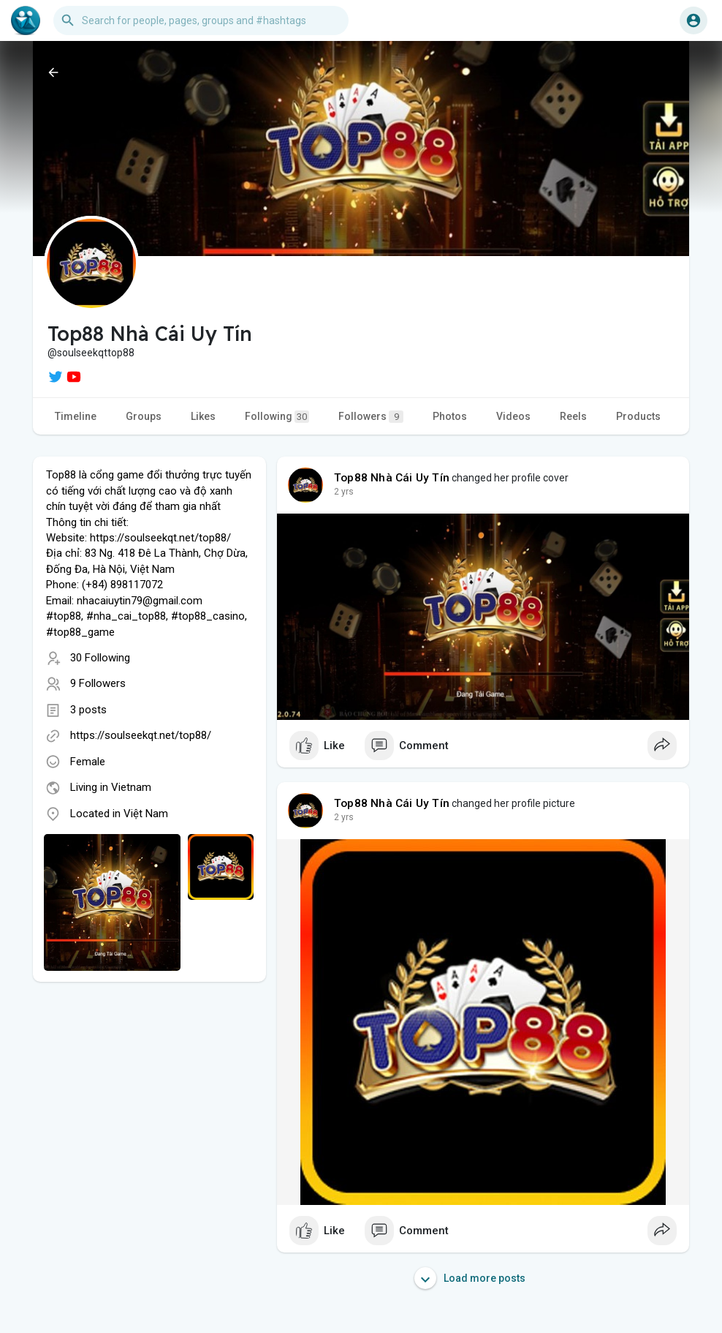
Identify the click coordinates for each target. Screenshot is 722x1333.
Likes (203, 416)
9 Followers (98, 683)
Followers (370, 416)
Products (638, 416)
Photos (450, 416)
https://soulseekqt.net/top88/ (140, 735)
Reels (573, 416)
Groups (144, 416)
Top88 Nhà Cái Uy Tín (391, 477)
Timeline (75, 416)
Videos (513, 416)
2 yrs (344, 492)
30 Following (100, 657)
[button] (201, 20)
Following (277, 416)
